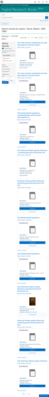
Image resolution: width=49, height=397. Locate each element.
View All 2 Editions (22, 147)
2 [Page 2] (25, 394)
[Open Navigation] (46, 2)
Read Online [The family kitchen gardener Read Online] (32, 242)
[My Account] (35, 2)
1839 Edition (22, 378)
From (3, 76)
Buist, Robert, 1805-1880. (25, 187)
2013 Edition (22, 307)
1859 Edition (22, 60)
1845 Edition (22, 201)
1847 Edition (22, 235)
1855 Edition (22, 134)
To (10, 76)
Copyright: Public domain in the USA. (28, 312)
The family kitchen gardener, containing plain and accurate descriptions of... (29, 115)
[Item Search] (23, 17)
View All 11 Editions (22, 109)
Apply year (5, 82)
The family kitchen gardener (28, 217)
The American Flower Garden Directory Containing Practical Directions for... (29, 289)
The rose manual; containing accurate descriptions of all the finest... (32, 44)
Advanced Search (44, 20)
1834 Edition (22, 168)
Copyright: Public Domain (25, 65)
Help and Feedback (44, 395)
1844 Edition (22, 92)
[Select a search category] (24, 14)
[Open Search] (43, 2)
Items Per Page (23, 37)
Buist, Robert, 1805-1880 (25, 47)
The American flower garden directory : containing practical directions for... (32, 151)
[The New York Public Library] (2, 2)
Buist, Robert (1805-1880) (25, 293)
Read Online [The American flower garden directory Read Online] (32, 386)
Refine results (5, 23)
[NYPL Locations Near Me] (39, 2)
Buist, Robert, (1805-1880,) (25, 220)
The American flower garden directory (32, 361)
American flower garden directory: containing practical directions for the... (30, 183)
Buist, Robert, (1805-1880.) (25, 77)
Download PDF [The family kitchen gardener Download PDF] (32, 245)
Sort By (35, 37)
